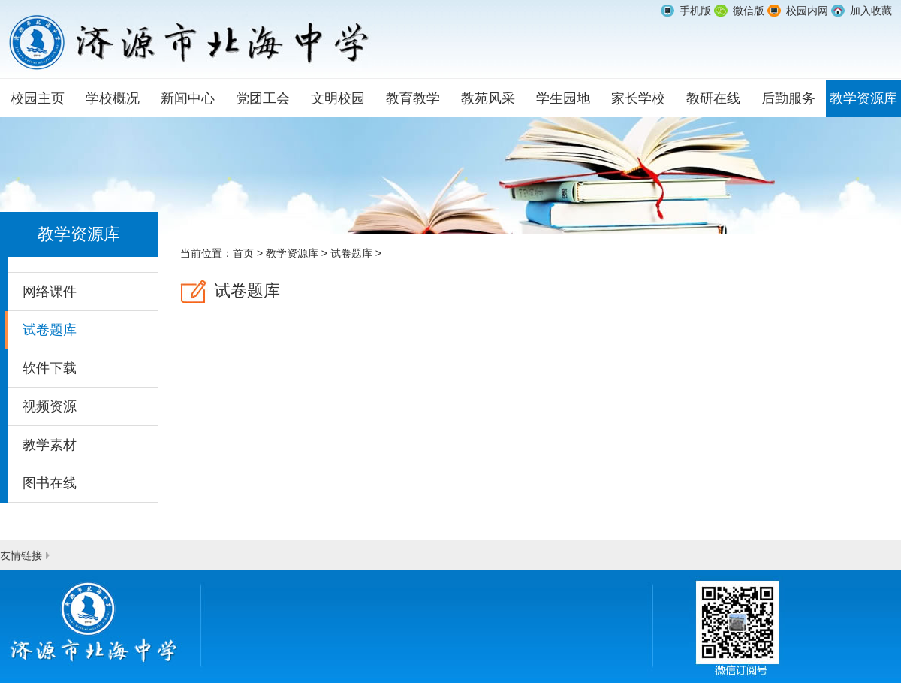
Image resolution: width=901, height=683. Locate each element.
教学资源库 (292, 253)
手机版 (695, 11)
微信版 (748, 11)
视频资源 (50, 406)
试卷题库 (50, 329)
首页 (243, 253)
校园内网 (807, 11)
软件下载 (50, 368)
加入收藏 (871, 11)
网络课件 (50, 291)
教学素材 (50, 444)
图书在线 (50, 483)
